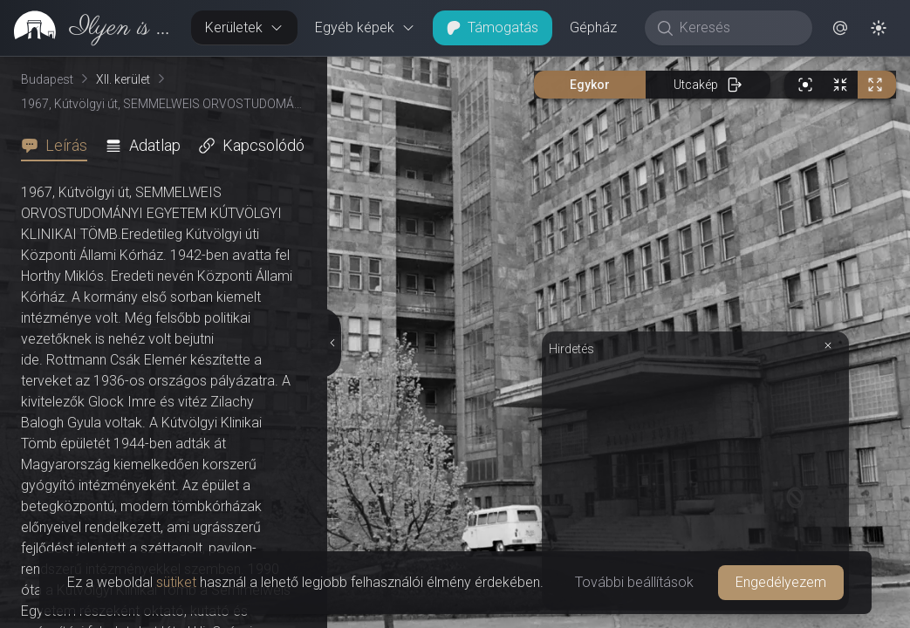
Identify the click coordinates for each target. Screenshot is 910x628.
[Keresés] (737, 27)
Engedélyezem (781, 582)
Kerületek (244, 27)
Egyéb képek (365, 27)
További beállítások (634, 582)
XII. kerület (123, 79)
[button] (840, 27)
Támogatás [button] (492, 27)
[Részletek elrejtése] (332, 343)
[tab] (59, 145)
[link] (88, 28)
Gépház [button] (593, 27)
